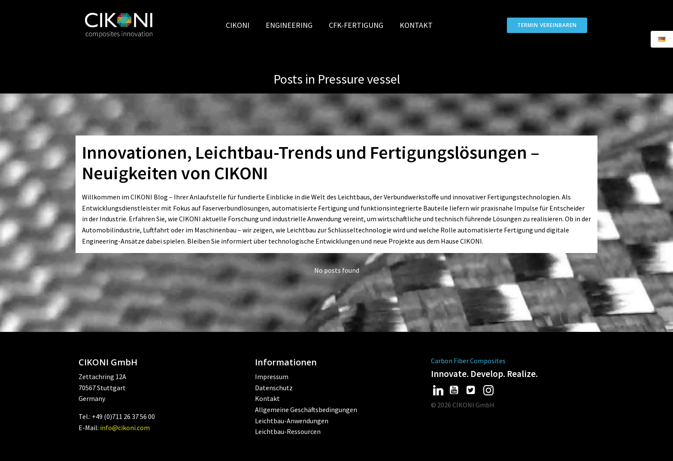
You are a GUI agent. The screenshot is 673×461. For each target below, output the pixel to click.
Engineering (293, 25)
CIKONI (241, 25)
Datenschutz (274, 387)
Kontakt (416, 25)
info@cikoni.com (125, 427)
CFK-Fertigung (360, 25)
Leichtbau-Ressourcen (288, 431)
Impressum (271, 376)
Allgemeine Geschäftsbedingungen (306, 409)
